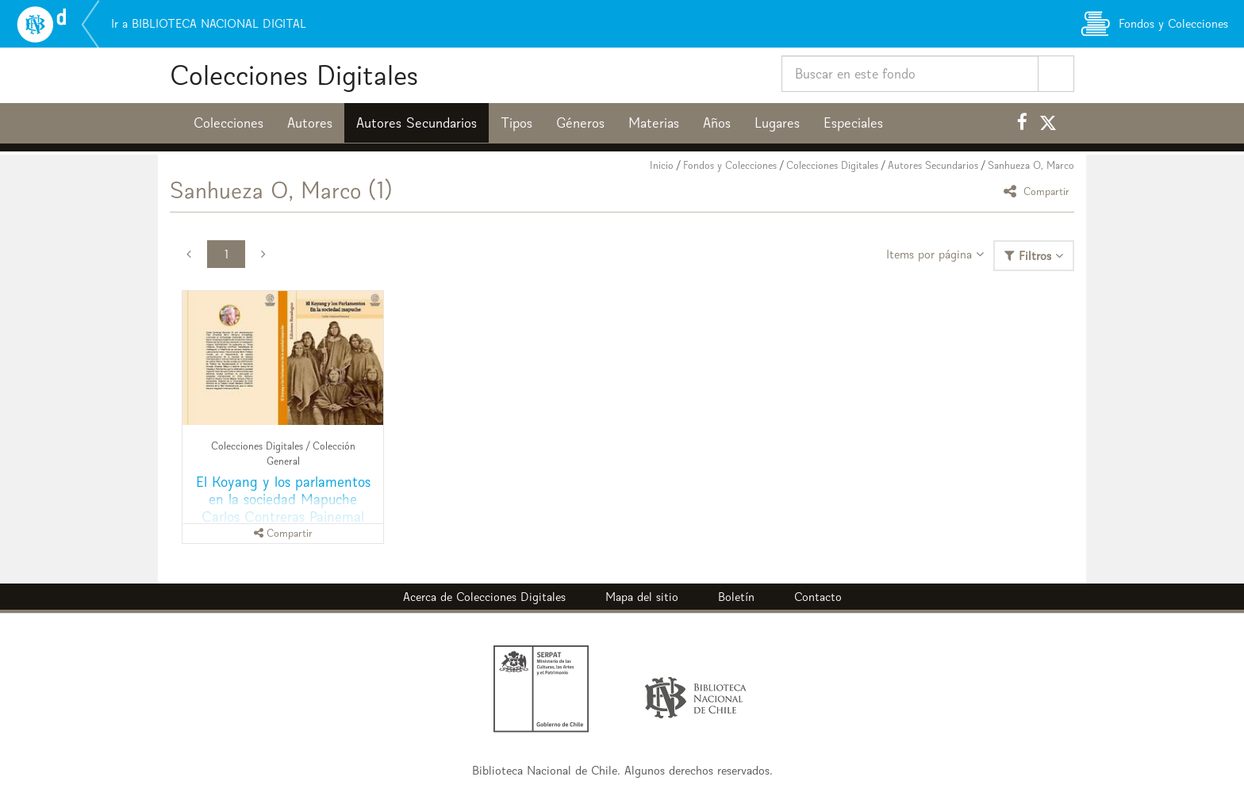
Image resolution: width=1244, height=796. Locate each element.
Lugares (777, 123)
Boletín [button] (736, 596)
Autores (309, 123)
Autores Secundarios (416, 123)
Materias (653, 123)
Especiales (853, 123)
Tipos (516, 123)
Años (717, 123)
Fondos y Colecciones (730, 165)
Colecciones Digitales (294, 75)
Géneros (580, 123)
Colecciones (228, 123)
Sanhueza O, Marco (1031, 165)
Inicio (662, 165)
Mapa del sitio (641, 596)
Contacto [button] (818, 596)
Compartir (1039, 190)
